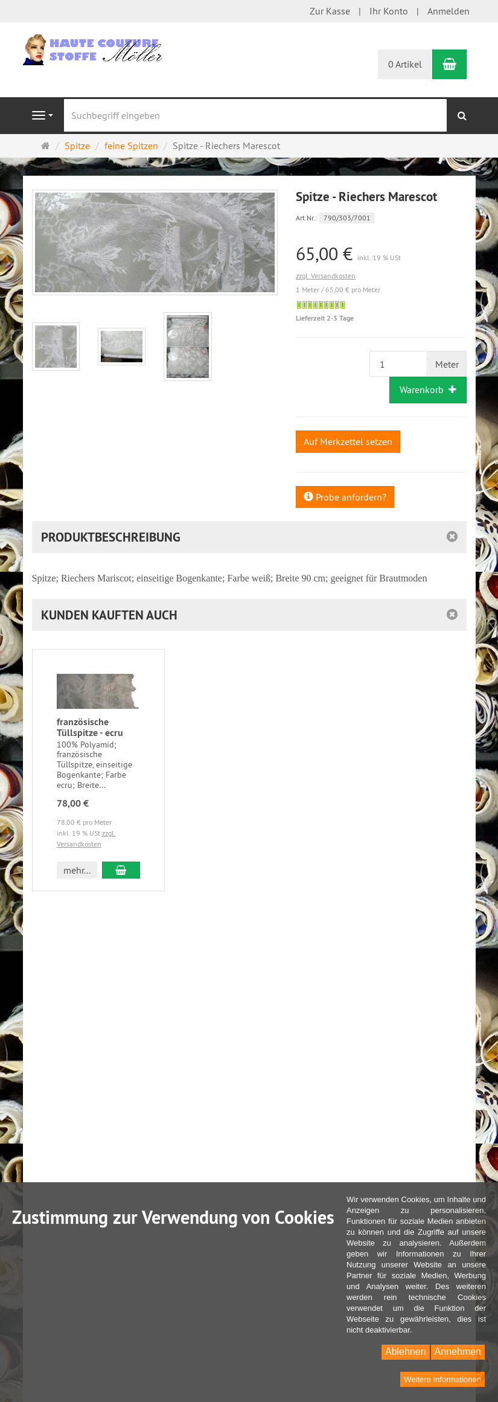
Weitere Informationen (442, 1379)
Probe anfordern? (345, 497)
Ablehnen (405, 1351)
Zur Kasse (330, 11)
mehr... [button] (77, 870)
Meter (447, 364)
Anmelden (448, 11)
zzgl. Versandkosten (326, 275)
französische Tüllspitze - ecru (90, 727)
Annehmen (458, 1351)
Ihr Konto (388, 11)
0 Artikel (405, 64)
